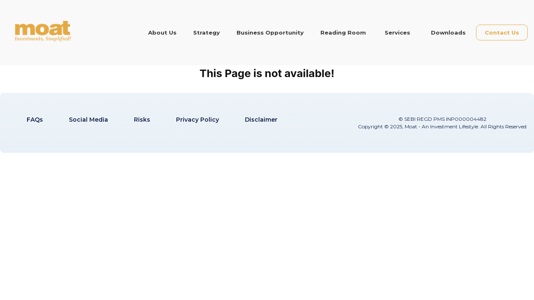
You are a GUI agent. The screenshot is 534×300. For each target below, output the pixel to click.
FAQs (35, 119)
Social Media (88, 119)
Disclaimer (261, 119)
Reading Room (343, 32)
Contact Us (502, 32)
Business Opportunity (270, 32)
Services (397, 32)
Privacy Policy (197, 119)
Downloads (448, 32)
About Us (162, 32)
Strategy (206, 32)
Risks (142, 119)
